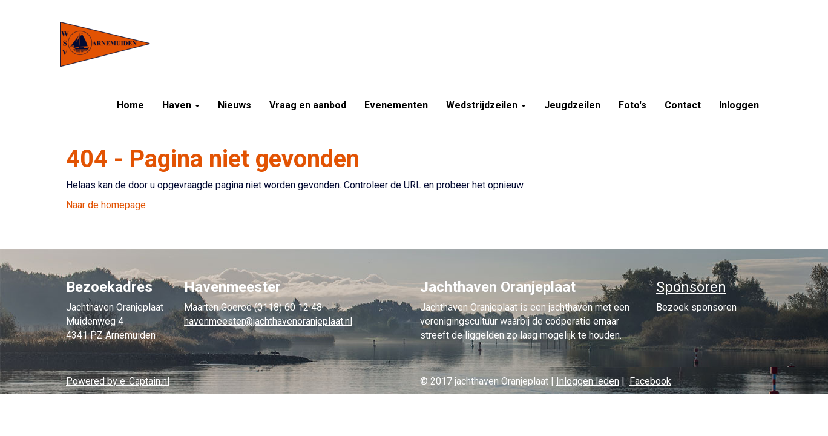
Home (130, 105)
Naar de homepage (106, 205)
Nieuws (234, 105)
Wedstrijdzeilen (486, 105)
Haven (181, 105)
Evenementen (396, 105)
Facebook (650, 381)
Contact (683, 105)
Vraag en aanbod (307, 105)
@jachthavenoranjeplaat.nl (268, 321)
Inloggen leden (587, 381)
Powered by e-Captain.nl (117, 381)
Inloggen (739, 105)
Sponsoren (691, 287)
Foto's (632, 105)
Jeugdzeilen (572, 105)
